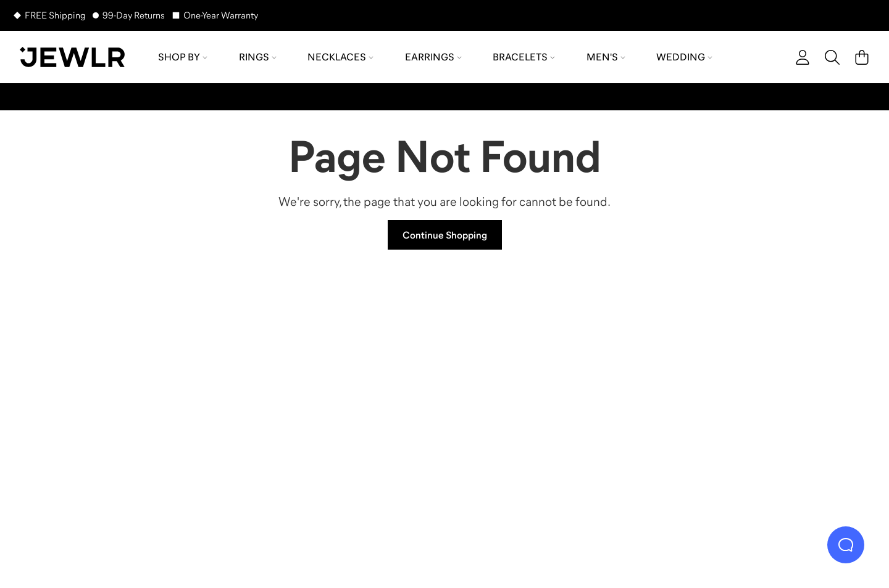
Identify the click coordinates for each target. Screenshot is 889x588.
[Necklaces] (339, 397)
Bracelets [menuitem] (524, 57)
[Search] (832, 57)
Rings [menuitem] (258, 57)
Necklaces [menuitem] (340, 57)
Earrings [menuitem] (433, 57)
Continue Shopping (445, 235)
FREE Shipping (55, 15)
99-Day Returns (133, 15)
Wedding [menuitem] (684, 57)
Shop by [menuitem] (182, 57)
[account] (802, 57)
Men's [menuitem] (605, 57)
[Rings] (129, 397)
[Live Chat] (845, 544)
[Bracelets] (759, 397)
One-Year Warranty (220, 15)
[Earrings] (549, 397)
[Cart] (861, 57)
